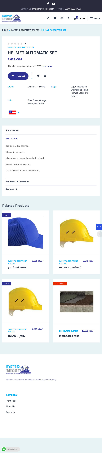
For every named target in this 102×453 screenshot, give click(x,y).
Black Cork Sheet (69, 335)
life (86, 93)
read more (47, 66)
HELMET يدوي (16, 335)
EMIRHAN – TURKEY (37, 87)
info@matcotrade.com (43, 9)
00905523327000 (73, 9)
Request (18, 76)
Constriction (81, 87)
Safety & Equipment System (25, 30)
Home (5, 30)
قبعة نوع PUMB (17, 267)
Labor (81, 93)
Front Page (11, 401)
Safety (74, 96)
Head (85, 90)
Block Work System (68, 331)
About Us (10, 406)
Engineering (76, 90)
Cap (72, 87)
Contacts (10, 412)
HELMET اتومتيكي (70, 267)
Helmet (74, 93)
